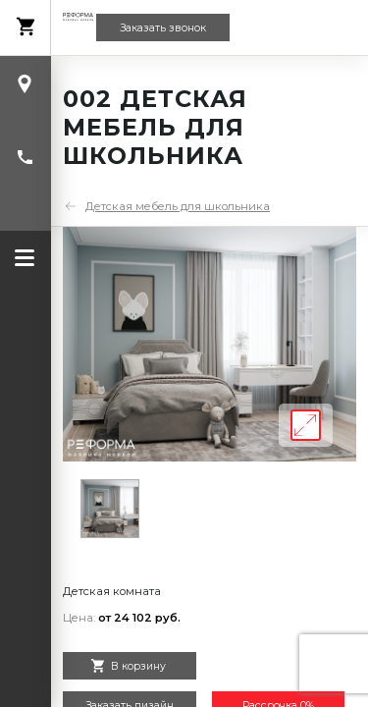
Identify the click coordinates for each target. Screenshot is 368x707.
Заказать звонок (163, 28)
